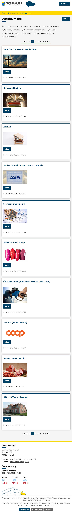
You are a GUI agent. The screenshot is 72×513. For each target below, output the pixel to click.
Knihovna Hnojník (12, 88)
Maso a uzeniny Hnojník (15, 358)
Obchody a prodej (11, 30)
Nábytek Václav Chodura (15, 397)
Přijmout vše (24, 509)
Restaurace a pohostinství (34, 30)
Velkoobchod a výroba (45, 33)
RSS (66, 19)
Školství (52, 30)
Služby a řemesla (11, 33)
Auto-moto (14, 26)
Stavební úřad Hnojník (14, 204)
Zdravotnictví (9, 37)
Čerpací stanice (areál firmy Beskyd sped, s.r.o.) (26, 281)
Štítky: (4, 26)
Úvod (4, 13)
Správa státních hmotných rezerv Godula (23, 165)
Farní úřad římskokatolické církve (19, 49)
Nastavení (48, 509)
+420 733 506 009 (17, 459)
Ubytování (27, 33)
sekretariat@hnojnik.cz (19, 462)
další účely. (46, 500)
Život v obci (12, 13)
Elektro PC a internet (32, 26)
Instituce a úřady (52, 26)
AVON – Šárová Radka (14, 242)
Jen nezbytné (37, 509)
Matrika (7, 127)
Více (7, 72)
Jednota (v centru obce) (15, 322)
